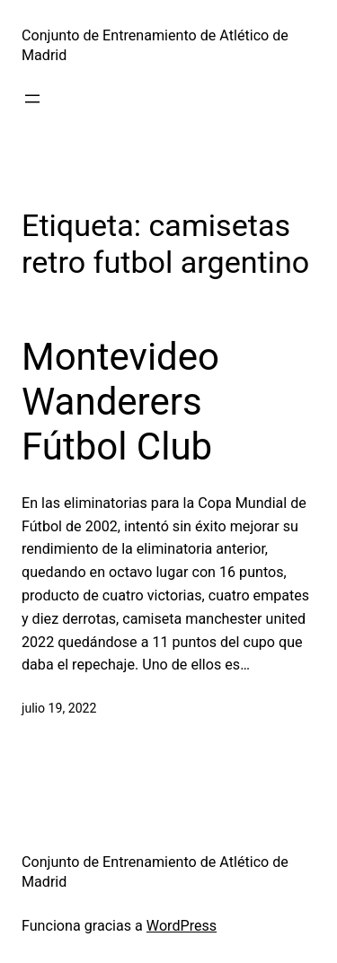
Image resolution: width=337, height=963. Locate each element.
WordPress (181, 925)
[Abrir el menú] (32, 98)
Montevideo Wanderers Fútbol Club (120, 402)
